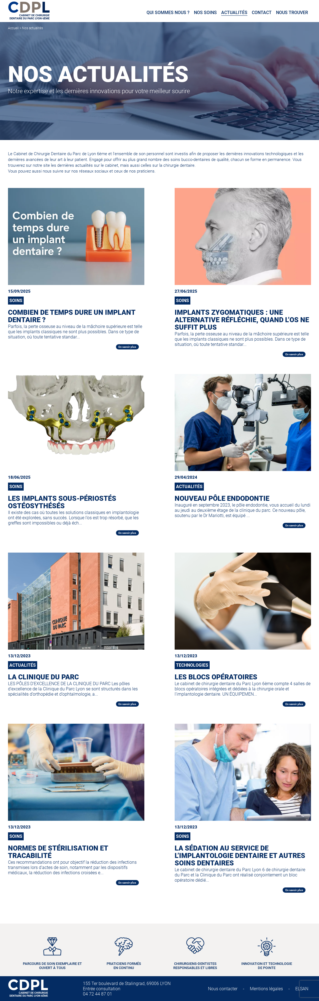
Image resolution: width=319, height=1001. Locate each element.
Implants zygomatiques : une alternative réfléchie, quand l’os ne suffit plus (242, 319)
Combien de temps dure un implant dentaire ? (71, 316)
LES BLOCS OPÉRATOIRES (216, 677)
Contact (262, 12)
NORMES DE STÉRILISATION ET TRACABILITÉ (58, 852)
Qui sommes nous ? (168, 12)
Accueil (13, 28)
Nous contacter (222, 988)
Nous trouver (292, 12)
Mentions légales (266, 988)
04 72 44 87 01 (97, 994)
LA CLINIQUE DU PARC (43, 677)
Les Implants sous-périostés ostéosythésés (62, 502)
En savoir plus (127, 346)
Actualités (234, 12)
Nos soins (205, 12)
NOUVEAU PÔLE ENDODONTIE (222, 498)
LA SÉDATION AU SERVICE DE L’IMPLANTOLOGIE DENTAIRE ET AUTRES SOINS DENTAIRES (240, 855)
